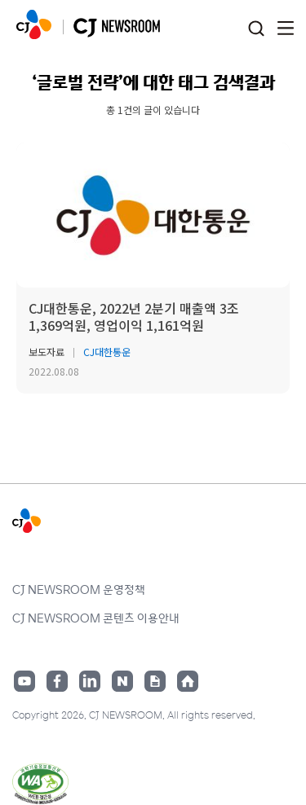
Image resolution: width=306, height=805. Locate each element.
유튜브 (24, 681)
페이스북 (57, 681)
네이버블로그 (122, 681)
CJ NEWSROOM (33, 24)
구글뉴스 (155, 681)
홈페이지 (187, 681)
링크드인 (90, 681)
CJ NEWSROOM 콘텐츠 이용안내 (96, 617)
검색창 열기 (255, 29)
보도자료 (46, 352)
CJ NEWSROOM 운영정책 (78, 589)
